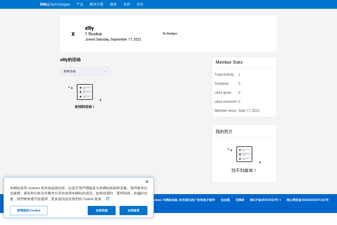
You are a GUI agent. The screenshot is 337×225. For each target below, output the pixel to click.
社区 (140, 4)
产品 (80, 4)
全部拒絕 (102, 210)
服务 (113, 4)
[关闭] (147, 181)
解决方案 (97, 4)
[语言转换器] (298, 15)
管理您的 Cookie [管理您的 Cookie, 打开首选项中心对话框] (28, 210)
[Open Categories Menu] (46, 14)
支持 (126, 4)
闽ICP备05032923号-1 (265, 212)
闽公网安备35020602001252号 (307, 212)
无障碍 (239, 212)
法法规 (225, 212)
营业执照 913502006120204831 (26, 218)
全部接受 (133, 210)
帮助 (273, 15)
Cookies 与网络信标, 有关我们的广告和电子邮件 (182, 212)
